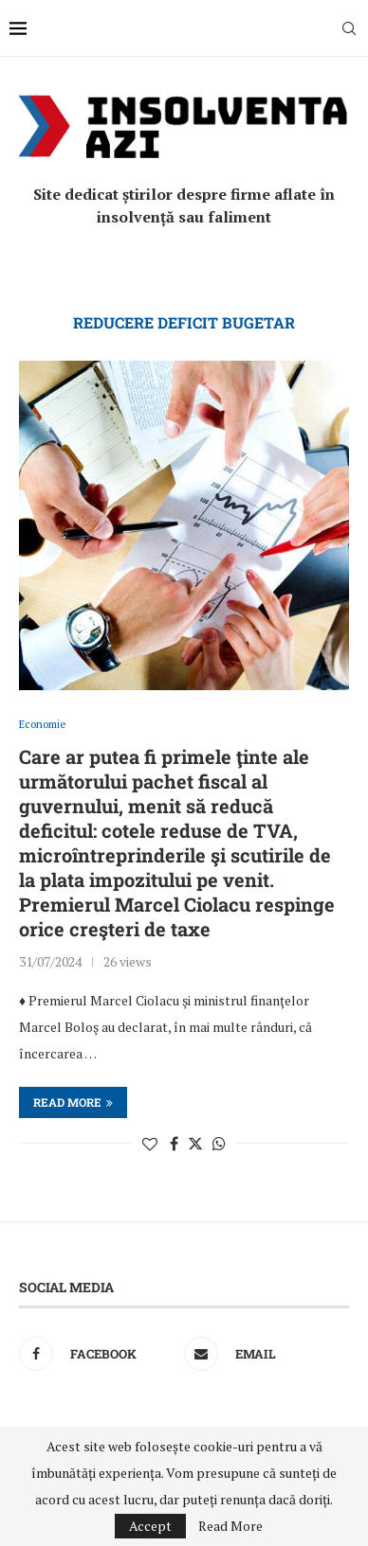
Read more (73, 1102)
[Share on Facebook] (174, 1143)
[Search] (349, 28)
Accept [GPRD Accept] (150, 1526)
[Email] (261, 1354)
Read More (230, 1526)
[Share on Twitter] (195, 1143)
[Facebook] (96, 1354)
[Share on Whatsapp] (219, 1143)
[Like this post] (149, 1143)
